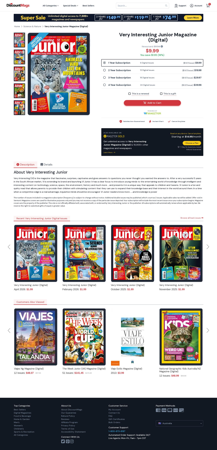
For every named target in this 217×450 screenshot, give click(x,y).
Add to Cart (152, 102)
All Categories (21, 435)
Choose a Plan (191, 143)
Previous (9, 247)
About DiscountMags (71, 409)
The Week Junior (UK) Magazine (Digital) (84, 368)
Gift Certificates (116, 419)
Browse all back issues (192, 218)
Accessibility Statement (73, 431)
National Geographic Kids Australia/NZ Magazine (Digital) (180, 370)
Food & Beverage (22, 416)
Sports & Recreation (24, 431)
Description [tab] (25, 164)
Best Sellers (20, 409)
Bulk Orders (114, 422)
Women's (18, 425)
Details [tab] (46, 164)
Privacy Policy (68, 425)
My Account (114, 409)
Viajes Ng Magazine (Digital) (29, 368)
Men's (17, 422)
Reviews (65, 419)
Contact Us (114, 412)
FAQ (110, 416)
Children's (19, 428)
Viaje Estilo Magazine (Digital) (126, 368)
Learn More (109, 152)
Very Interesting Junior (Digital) (31, 285)
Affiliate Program (69, 422)
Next (208, 247)
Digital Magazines (22, 412)
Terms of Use (67, 428)
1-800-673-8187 (116, 431)
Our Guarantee (68, 412)
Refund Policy (68, 416)
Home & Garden (22, 419)
